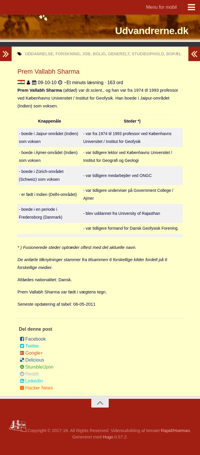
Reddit (29, 373)
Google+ (31, 352)
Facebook (33, 339)
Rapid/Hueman (175, 430)
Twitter (29, 346)
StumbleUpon (36, 366)
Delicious (32, 359)
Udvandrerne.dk (142, 30)
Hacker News (36, 387)
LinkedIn (31, 380)
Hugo (108, 436)
